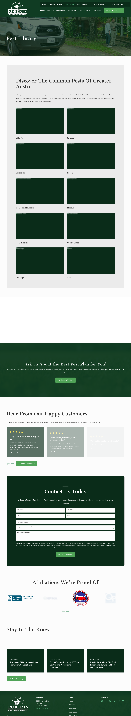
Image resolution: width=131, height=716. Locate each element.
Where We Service (55, 4)
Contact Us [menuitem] (97, 11)
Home (71, 701)
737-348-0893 (116, 4)
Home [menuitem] (42, 11)
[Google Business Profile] (102, 701)
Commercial (73, 712)
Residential (72, 708)
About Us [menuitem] (50, 11)
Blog (78, 4)
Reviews (85, 4)
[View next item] (12, 463)
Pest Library (69, 4)
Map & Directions (42, 708)
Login (44, 4)
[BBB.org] (119, 701)
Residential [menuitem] (60, 11)
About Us (72, 705)
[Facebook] (106, 701)
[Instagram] (110, 701)
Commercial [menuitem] (71, 11)
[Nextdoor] (123, 701)
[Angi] (115, 701)
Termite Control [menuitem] (84, 11)
